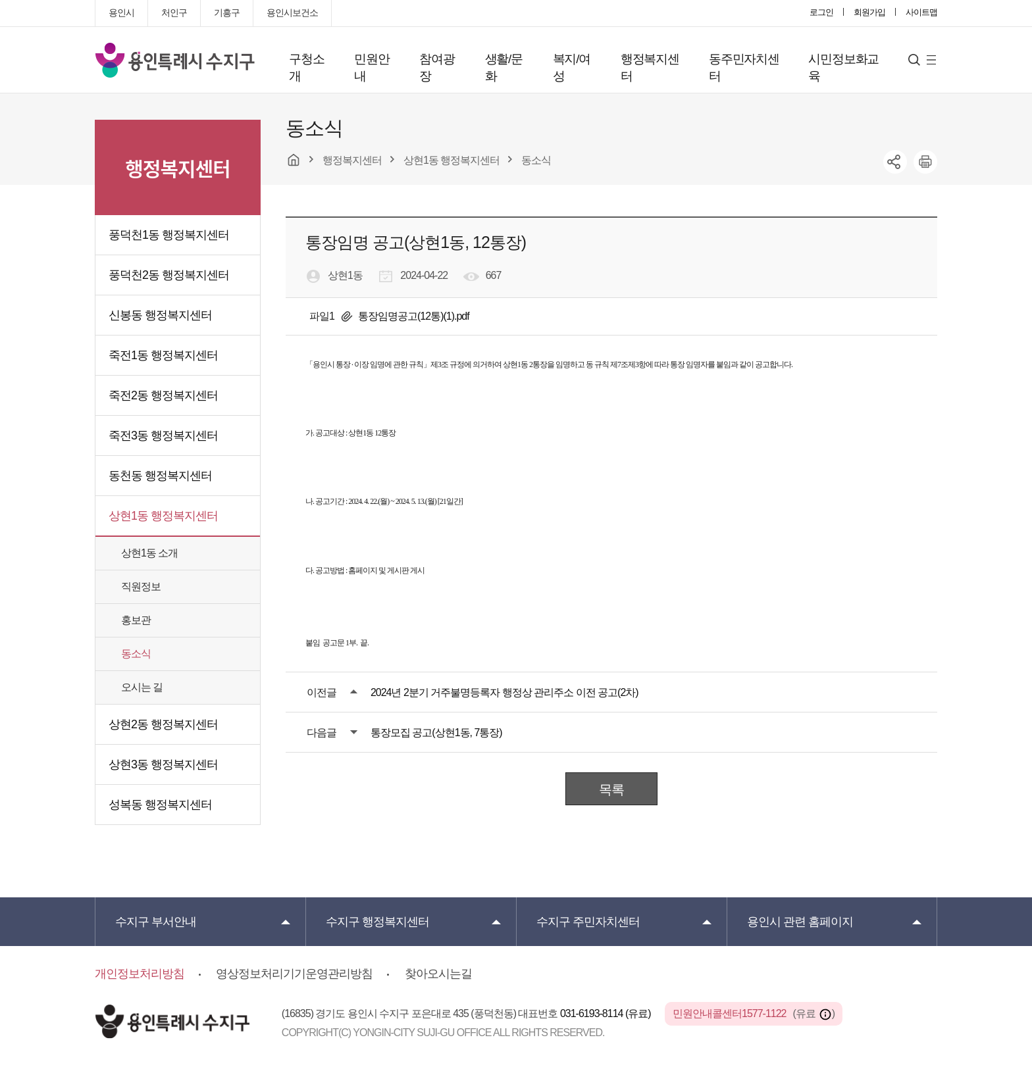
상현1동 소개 (149, 553)
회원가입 (869, 12)
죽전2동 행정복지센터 (163, 395)
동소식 (136, 653)
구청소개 (306, 67)
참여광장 (436, 67)
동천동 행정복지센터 (160, 475)
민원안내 (371, 67)
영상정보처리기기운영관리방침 (294, 973)
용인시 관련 (800, 921)
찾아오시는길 (438, 973)
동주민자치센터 (744, 67)
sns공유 (895, 162)
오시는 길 (142, 687)
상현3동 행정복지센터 (163, 764)
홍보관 (136, 620)
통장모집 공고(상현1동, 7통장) (436, 732)
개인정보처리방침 (139, 973)
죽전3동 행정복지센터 (163, 435)
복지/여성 (571, 67)
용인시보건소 (292, 12)
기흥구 (227, 12)
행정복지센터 (650, 67)
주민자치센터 (588, 921)
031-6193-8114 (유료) (606, 1013)
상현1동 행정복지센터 (163, 515)
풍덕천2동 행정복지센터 (169, 275)
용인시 (121, 12)
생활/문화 (504, 67)
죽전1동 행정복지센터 (163, 355)
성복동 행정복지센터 (160, 804)
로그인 (821, 12)
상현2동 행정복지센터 (163, 724)
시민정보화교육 (843, 67)
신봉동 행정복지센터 (160, 315)
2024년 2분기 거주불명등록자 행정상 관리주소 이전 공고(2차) (504, 692)
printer (925, 162)
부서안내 (155, 921)
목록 (611, 789)
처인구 (174, 12)
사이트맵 (921, 12)
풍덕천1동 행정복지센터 (169, 234)
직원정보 (141, 586)
